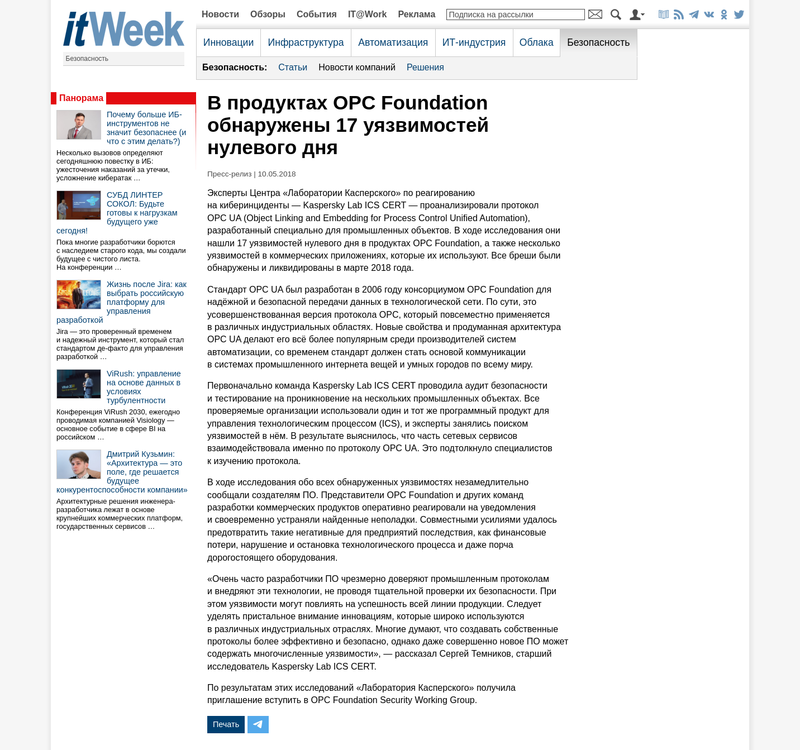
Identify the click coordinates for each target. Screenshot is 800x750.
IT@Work (367, 14)
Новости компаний (357, 67)
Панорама (81, 98)
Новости (220, 14)
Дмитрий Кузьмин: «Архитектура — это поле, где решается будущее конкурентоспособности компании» (122, 472)
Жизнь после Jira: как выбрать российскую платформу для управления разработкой (121, 302)
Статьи (292, 67)
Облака (537, 42)
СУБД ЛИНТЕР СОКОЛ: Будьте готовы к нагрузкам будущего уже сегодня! (117, 212)
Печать (226, 724)
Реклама (416, 14)
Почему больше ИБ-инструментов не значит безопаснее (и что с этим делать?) (146, 128)
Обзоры (267, 14)
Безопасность (87, 59)
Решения (425, 67)
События (317, 14)
